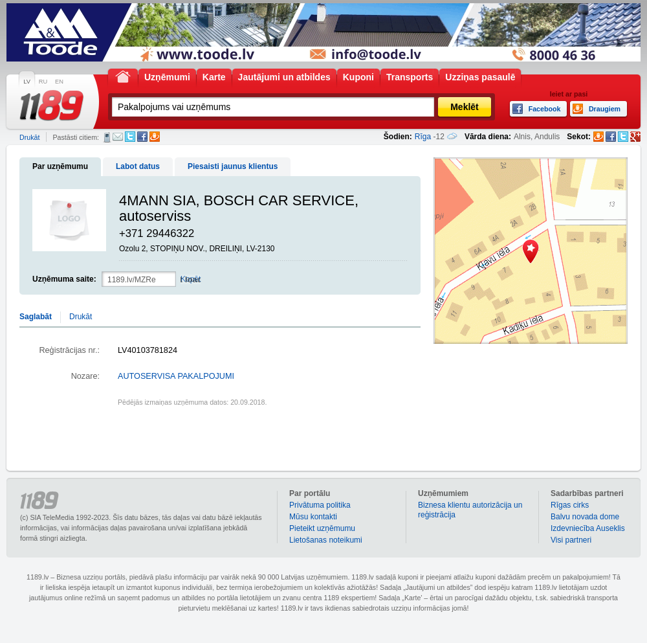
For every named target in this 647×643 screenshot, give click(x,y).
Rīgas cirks (570, 505)
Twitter (130, 136)
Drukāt (29, 137)
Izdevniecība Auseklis (588, 528)
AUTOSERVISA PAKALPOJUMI (176, 376)
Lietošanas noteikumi (325, 540)
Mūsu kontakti (313, 516)
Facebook (142, 136)
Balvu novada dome (585, 516)
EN (59, 81)
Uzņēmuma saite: (64, 279)
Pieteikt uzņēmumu (322, 528)
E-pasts (118, 136)
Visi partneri (571, 540)
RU (43, 81)
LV (26, 81)
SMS (107, 137)
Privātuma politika (320, 505)
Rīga (423, 136)
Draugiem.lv (154, 136)
